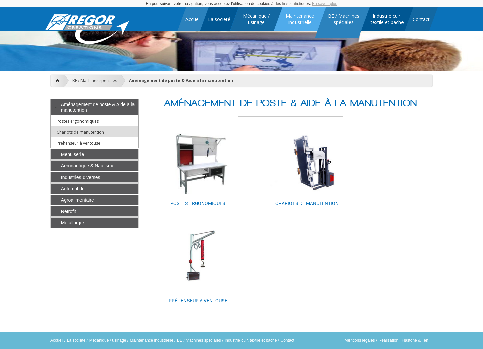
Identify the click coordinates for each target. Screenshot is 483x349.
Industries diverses (80, 177)
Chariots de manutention (80, 132)
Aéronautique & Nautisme (88, 165)
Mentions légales (360, 340)
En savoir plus (324, 3)
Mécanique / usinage (107, 340)
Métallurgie (72, 222)
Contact (287, 340)
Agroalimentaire (77, 200)
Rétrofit (68, 211)
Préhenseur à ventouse (78, 143)
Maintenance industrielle (151, 340)
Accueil (56, 340)
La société (76, 340)
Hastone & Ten (415, 340)
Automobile (73, 188)
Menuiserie (72, 154)
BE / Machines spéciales (94, 80)
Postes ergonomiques (78, 121)
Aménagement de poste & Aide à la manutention (181, 80)
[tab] (94, 107)
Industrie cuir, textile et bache (251, 340)
